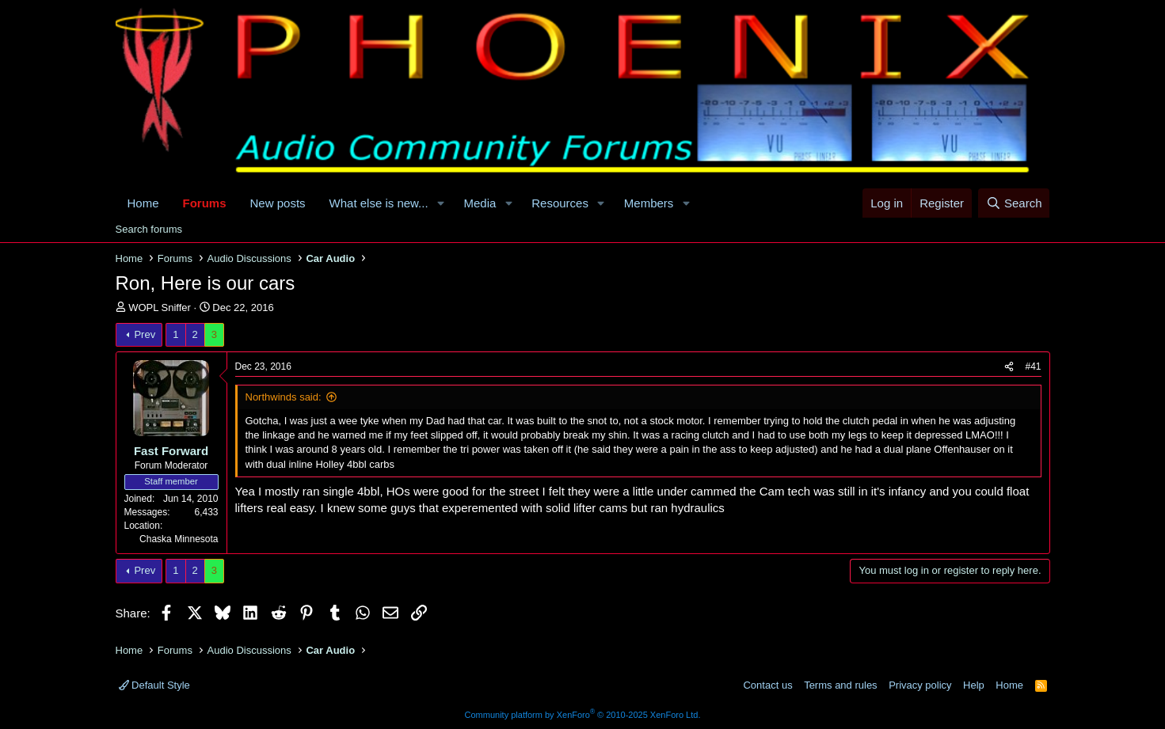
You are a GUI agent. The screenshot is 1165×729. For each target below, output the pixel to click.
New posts (278, 203)
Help (973, 685)
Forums (205, 203)
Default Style (154, 685)
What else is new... (378, 203)
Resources (559, 203)
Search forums (149, 229)
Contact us (767, 685)
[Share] (1009, 367)
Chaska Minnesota (178, 539)
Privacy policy (920, 685)
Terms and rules (840, 685)
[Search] (1014, 203)
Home (143, 203)
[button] (441, 203)
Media (480, 203)
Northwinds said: (284, 397)
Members (649, 203)
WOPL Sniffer (159, 307)
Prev (144, 334)
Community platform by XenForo (583, 715)
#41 (1033, 366)
